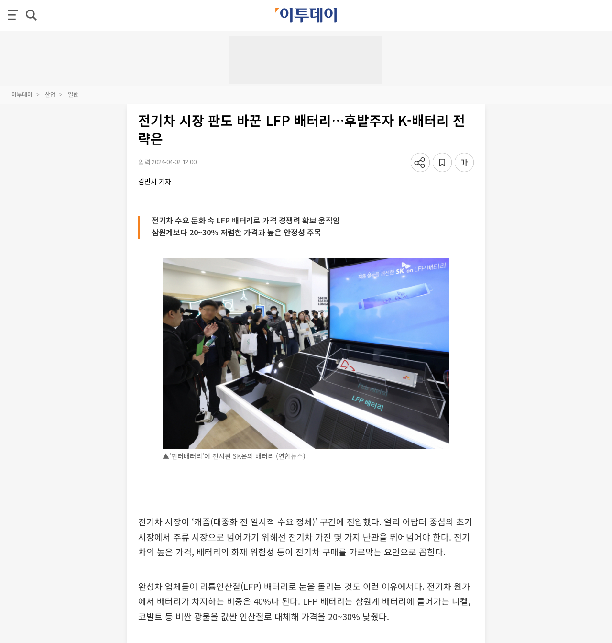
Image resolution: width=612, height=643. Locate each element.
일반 (73, 94)
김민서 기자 (154, 181)
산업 (50, 94)
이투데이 (22, 94)
